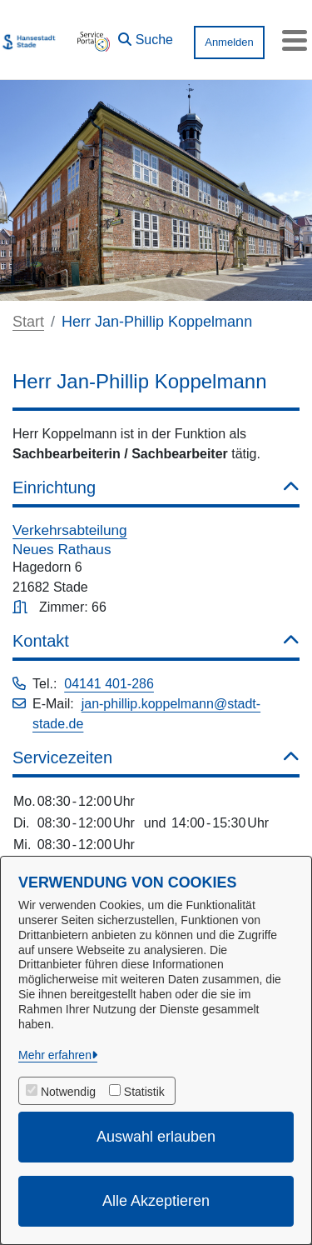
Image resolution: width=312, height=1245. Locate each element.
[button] (145, 36)
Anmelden (229, 42)
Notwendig (68, 1091)
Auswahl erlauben (156, 1136)
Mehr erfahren (55, 1055)
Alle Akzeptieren (156, 1200)
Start (28, 321)
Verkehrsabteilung (69, 530)
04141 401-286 (109, 684)
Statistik (144, 1091)
